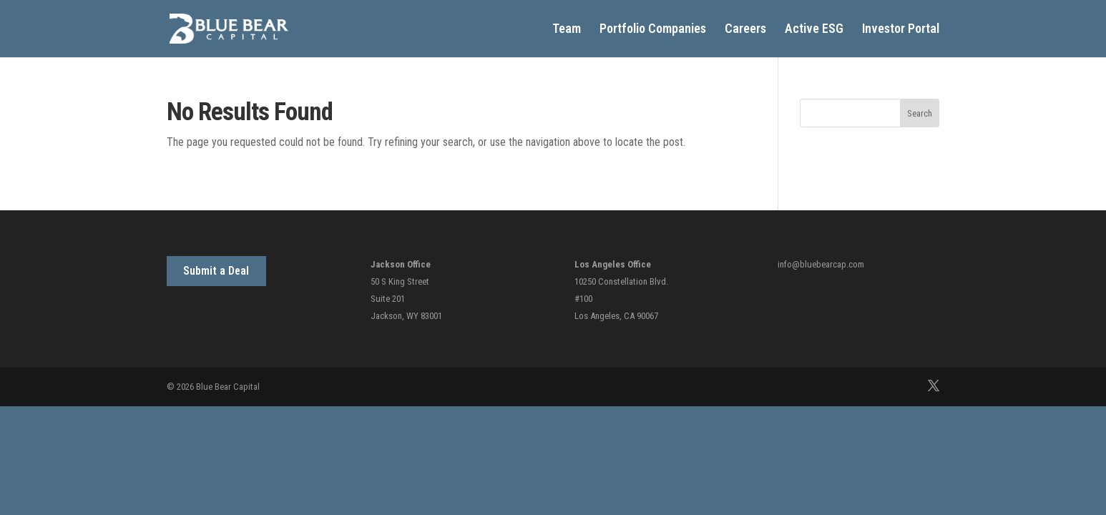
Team (566, 30)
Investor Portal (900, 30)
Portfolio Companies (653, 30)
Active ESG (814, 30)
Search (919, 113)
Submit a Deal (216, 271)
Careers (745, 30)
